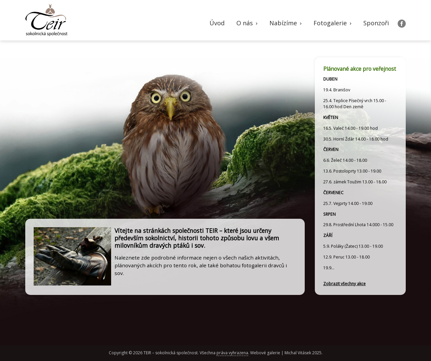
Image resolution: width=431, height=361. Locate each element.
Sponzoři (376, 23)
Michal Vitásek (298, 353)
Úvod (217, 23)
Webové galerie (265, 353)
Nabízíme (286, 23)
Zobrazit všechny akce (344, 284)
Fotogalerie (333, 23)
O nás (247, 23)
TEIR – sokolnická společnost (170, 353)
